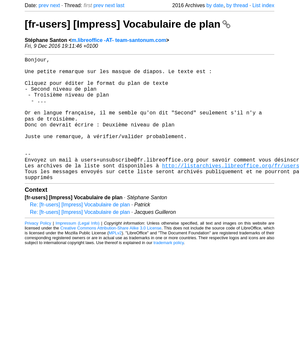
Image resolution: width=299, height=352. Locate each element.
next (55, 5)
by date (214, 5)
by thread (237, 5)
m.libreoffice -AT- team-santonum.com (119, 40)
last (120, 5)
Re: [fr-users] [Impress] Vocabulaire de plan (80, 231)
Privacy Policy (38, 249)
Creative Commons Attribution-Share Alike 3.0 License (111, 254)
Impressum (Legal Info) (77, 249)
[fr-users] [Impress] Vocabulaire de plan (127, 24)
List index (263, 5)
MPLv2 (115, 259)
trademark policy (168, 269)
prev (44, 5)
